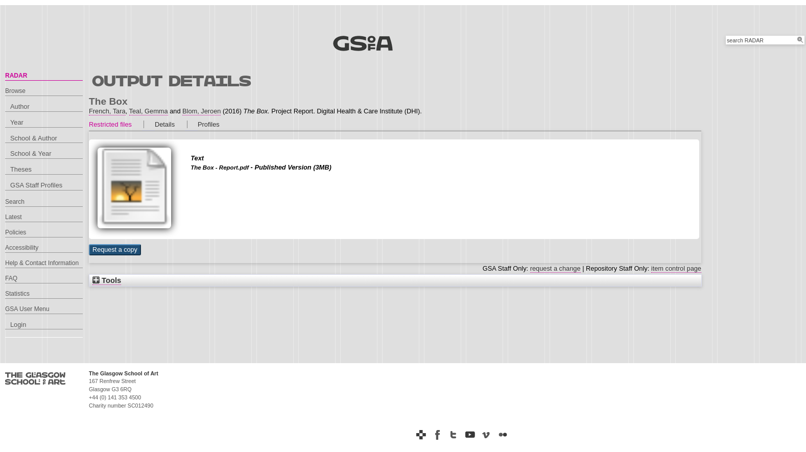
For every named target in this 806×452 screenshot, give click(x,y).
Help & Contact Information (42, 263)
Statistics (17, 293)
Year (16, 122)
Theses (21, 169)
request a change (555, 268)
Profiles (209, 124)
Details (165, 124)
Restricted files (110, 124)
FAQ (11, 278)
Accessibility (21, 247)
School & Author (33, 138)
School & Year (30, 153)
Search (15, 201)
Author (20, 106)
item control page (676, 268)
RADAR (16, 75)
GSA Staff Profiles (36, 185)
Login (18, 324)
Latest (13, 217)
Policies (15, 232)
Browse (15, 90)
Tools (106, 280)
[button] (115, 249)
